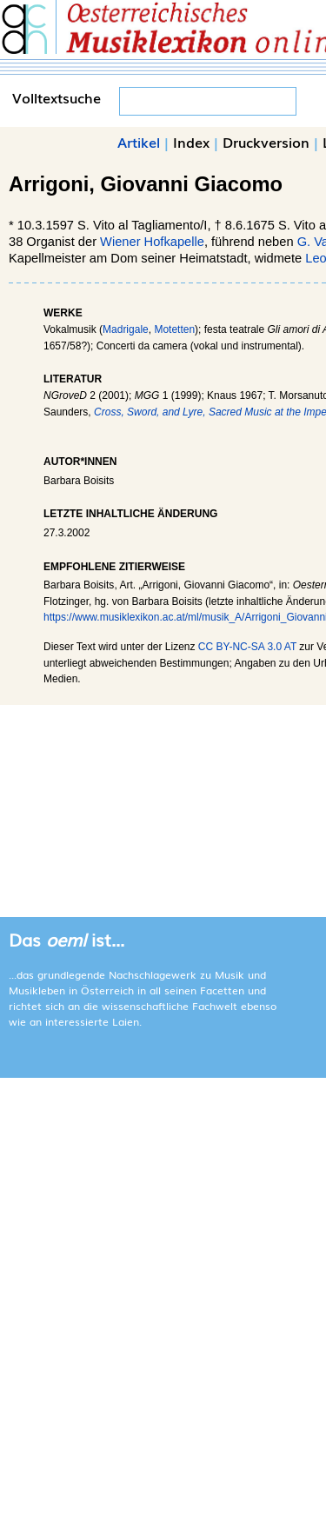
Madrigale (126, 329)
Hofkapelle (174, 242)
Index (191, 141)
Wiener (120, 242)
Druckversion (266, 141)
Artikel (138, 141)
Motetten (174, 329)
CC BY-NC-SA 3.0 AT (247, 647)
